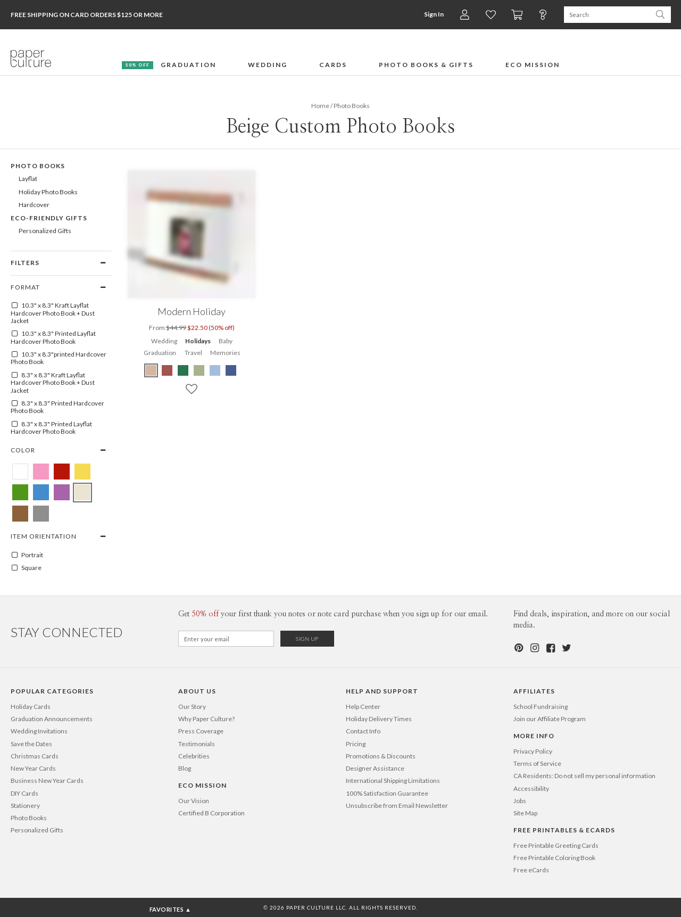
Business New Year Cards (47, 780)
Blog (184, 768)
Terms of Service (537, 763)
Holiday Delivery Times (379, 719)
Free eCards (531, 870)
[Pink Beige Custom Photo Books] (41, 472)
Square (26, 568)
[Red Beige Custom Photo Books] (62, 472)
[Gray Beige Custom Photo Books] (41, 514)
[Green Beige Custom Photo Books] (20, 492)
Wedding (164, 341)
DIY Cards (24, 793)
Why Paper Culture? (206, 719)
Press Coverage (200, 731)
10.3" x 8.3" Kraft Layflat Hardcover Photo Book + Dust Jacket (53, 313)
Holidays (198, 341)
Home (320, 106)
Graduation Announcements (52, 719)
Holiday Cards (31, 707)
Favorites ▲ (171, 909)
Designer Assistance (375, 768)
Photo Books (29, 818)
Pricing (356, 744)
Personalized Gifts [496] (45, 231)
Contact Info (363, 731)
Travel (193, 353)
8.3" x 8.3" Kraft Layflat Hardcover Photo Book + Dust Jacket (53, 382)
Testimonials (196, 744)
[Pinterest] (518, 648)
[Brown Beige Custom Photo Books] (20, 514)
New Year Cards (33, 768)
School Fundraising (540, 707)
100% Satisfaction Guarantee (387, 793)
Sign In (434, 14)
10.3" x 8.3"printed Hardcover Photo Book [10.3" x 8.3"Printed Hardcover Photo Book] (58, 358)
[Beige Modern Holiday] (151, 370)
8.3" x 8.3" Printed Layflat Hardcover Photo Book (51, 427)
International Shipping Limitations (393, 780)
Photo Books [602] (38, 166)
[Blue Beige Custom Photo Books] (41, 492)
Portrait (27, 555)
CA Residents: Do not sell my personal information (584, 776)
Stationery (25, 805)
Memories (225, 353)
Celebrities (194, 756)
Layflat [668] (28, 179)
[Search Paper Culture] (607, 14)
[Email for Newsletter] (226, 639)
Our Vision (193, 801)
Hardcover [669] (34, 205)
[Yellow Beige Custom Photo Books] (82, 472)
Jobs (519, 801)
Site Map (525, 813)
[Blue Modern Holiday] (215, 370)
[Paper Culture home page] (31, 58)
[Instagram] (534, 648)
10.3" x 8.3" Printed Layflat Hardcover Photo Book (53, 337)
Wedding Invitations (39, 731)
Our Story (192, 707)
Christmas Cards (35, 756)
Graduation (160, 353)
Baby (225, 341)
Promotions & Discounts (381, 756)
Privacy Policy (532, 751)
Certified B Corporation (211, 813)
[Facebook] (550, 648)
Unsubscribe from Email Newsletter (397, 805)
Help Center (363, 707)
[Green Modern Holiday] (183, 370)
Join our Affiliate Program (549, 719)
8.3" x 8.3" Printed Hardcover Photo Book (57, 407)
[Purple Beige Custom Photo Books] (62, 492)
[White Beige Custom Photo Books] (20, 472)
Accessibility (531, 788)
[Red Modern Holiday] (167, 370)
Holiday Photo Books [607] (48, 192)
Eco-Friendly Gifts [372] (49, 218)
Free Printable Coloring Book (554, 858)
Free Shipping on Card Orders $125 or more (87, 15)
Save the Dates (31, 744)
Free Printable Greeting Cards (556, 845)
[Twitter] (566, 648)
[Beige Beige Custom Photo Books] (82, 492)
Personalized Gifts (37, 830)
